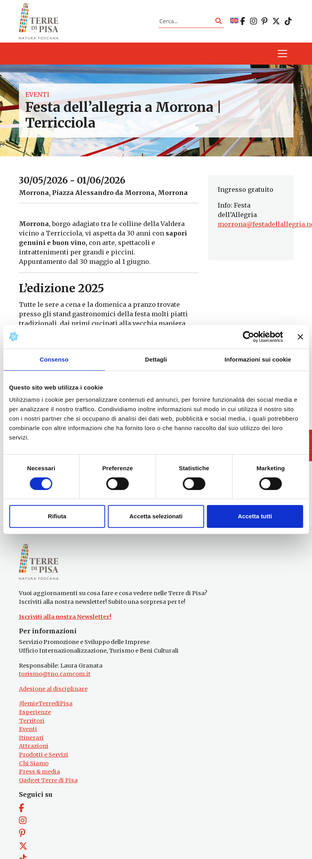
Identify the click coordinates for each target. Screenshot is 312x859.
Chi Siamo (34, 763)
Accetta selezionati (156, 516)
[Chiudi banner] (300, 337)
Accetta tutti (255, 516)
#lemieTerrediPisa (46, 703)
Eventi (37, 94)
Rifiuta (57, 516)
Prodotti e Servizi (43, 754)
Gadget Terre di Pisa (48, 780)
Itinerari (31, 737)
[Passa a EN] (234, 21)
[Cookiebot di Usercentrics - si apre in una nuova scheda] (248, 337)
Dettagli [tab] (156, 359)
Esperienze (35, 712)
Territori (32, 720)
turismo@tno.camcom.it (55, 673)
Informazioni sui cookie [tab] (257, 359)
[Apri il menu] (282, 53)
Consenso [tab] (54, 359)
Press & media (39, 771)
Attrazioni (34, 746)
